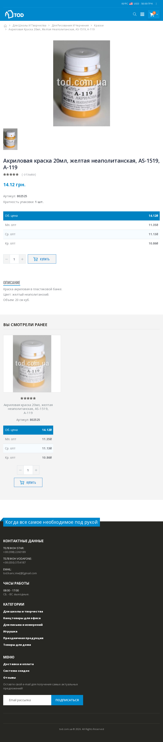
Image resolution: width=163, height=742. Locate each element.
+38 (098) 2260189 (14, 552)
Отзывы (9, 677)
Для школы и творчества (29, 25)
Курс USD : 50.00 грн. (137, 3)
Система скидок (16, 671)
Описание (11, 282)
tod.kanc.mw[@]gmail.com (20, 573)
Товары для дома (17, 645)
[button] (134, 14)
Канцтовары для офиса (22, 618)
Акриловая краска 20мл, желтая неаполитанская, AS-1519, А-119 (28, 409)
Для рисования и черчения (70, 25)
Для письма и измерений (23, 625)
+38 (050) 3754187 (14, 562)
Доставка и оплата (18, 664)
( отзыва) (29, 174)
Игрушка (10, 631)
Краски (99, 25)
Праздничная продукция (23, 638)
